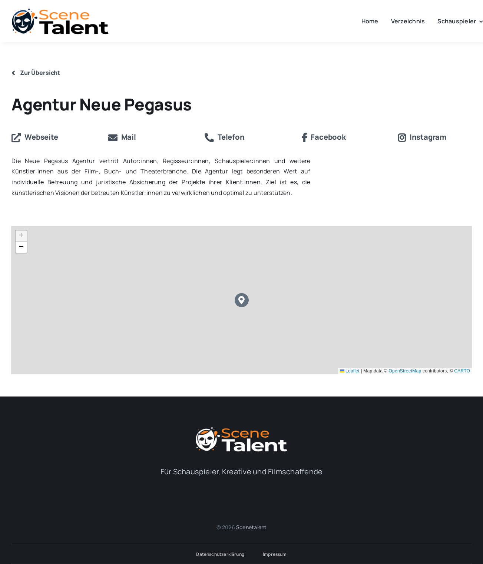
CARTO (462, 371)
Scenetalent (251, 527)
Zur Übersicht (35, 73)
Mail (122, 137)
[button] (242, 300)
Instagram (422, 137)
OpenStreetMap (405, 371)
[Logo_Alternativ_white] (241, 429)
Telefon (224, 137)
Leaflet (350, 371)
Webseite (34, 137)
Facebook (323, 137)
